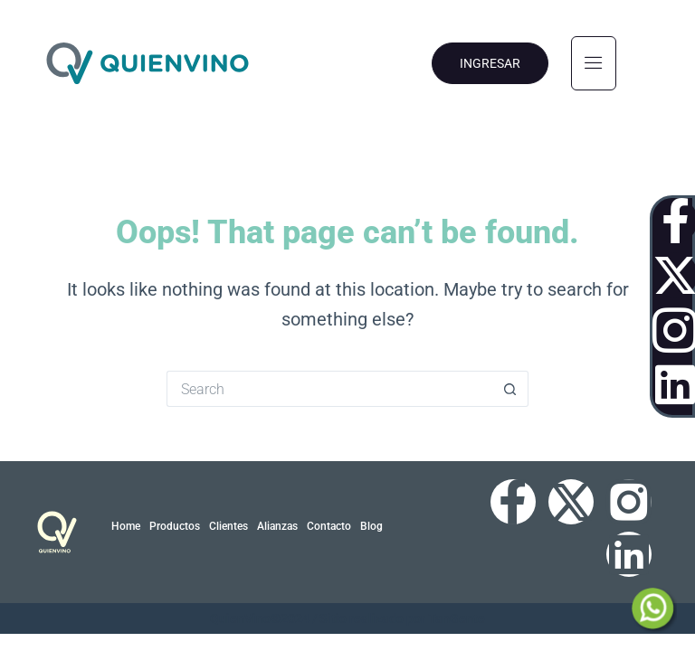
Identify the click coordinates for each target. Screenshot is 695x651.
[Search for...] (329, 389)
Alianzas (277, 526)
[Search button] (510, 389)
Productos (174, 526)
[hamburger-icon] (593, 63)
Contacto (329, 526)
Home (125, 526)
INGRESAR (490, 63)
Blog (371, 526)
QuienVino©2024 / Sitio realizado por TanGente (347, 618)
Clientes (228, 526)
